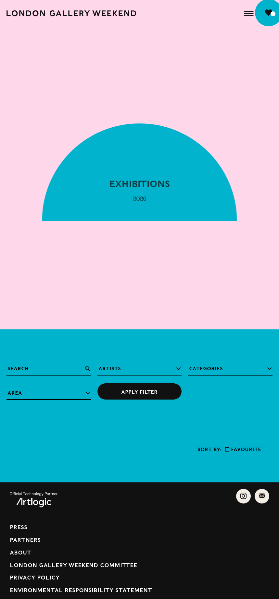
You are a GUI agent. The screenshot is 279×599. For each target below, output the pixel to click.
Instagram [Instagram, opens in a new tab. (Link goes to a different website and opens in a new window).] (243, 495)
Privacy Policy (35, 577)
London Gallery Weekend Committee (73, 565)
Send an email (262, 495)
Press (18, 527)
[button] (249, 13)
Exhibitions (139, 186)
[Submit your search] (139, 391)
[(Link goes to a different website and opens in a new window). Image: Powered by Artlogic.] (33, 505)
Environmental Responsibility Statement (81, 590)
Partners (25, 539)
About (20, 552)
